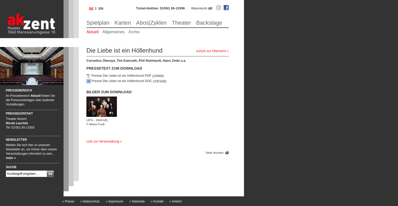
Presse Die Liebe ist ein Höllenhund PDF (121, 76)
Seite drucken (215, 152)
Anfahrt (176, 201)
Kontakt (157, 201)
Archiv (134, 32)
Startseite (137, 201)
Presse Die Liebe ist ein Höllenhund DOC (121, 81)
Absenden (50, 173)
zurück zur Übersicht (211, 51)
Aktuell (92, 32)
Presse (68, 201)
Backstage (209, 23)
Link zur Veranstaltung (102, 141)
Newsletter (16, 139)
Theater (181, 23)
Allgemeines (113, 32)
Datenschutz (90, 201)
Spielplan (98, 23)
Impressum (114, 201)
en (101, 8)
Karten (123, 23)
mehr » (11, 158)
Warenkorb (199, 8)
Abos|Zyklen (151, 23)
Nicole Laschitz (17, 123)
